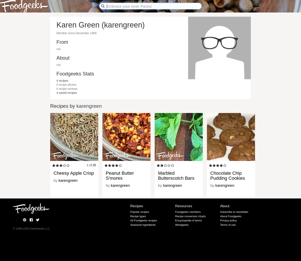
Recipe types (138, 216)
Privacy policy (228, 220)
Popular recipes (139, 211)
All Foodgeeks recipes (143, 220)
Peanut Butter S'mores (120, 176)
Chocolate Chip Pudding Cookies (227, 176)
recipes (62, 80)
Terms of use (228, 224)
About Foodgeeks (230, 216)
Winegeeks (182, 224)
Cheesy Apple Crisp (74, 173)
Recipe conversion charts (190, 216)
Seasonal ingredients (143, 224)
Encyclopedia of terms (188, 220)
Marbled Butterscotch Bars (176, 176)
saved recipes (66, 92)
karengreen (89, 106)
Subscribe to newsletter (234, 211)
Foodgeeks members (188, 211)
